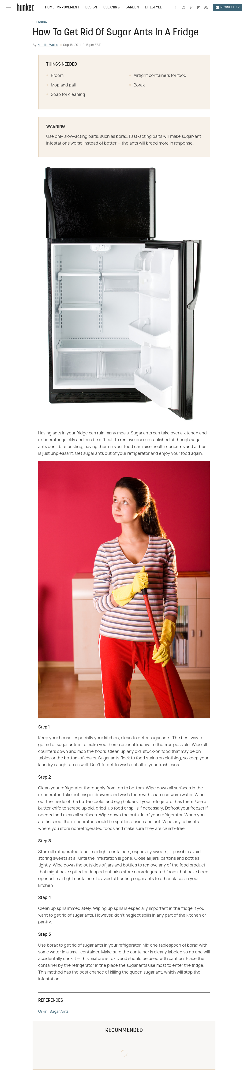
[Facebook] (176, 7)
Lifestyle (153, 7)
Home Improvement (62, 7)
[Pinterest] (191, 7)
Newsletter (228, 7)
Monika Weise (48, 45)
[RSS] (206, 7)
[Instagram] (183, 7)
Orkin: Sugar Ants (53, 1011)
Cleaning (111, 7)
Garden (132, 7)
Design (91, 7)
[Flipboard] (198, 7)
